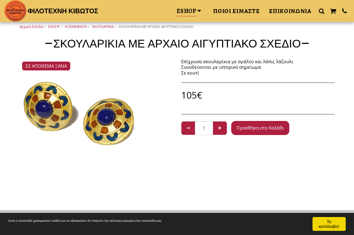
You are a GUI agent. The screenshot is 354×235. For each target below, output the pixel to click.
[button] (321, 11)
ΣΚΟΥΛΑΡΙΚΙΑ (103, 26)
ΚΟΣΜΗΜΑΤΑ (76, 26)
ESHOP (54, 26)
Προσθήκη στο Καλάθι (260, 128)
